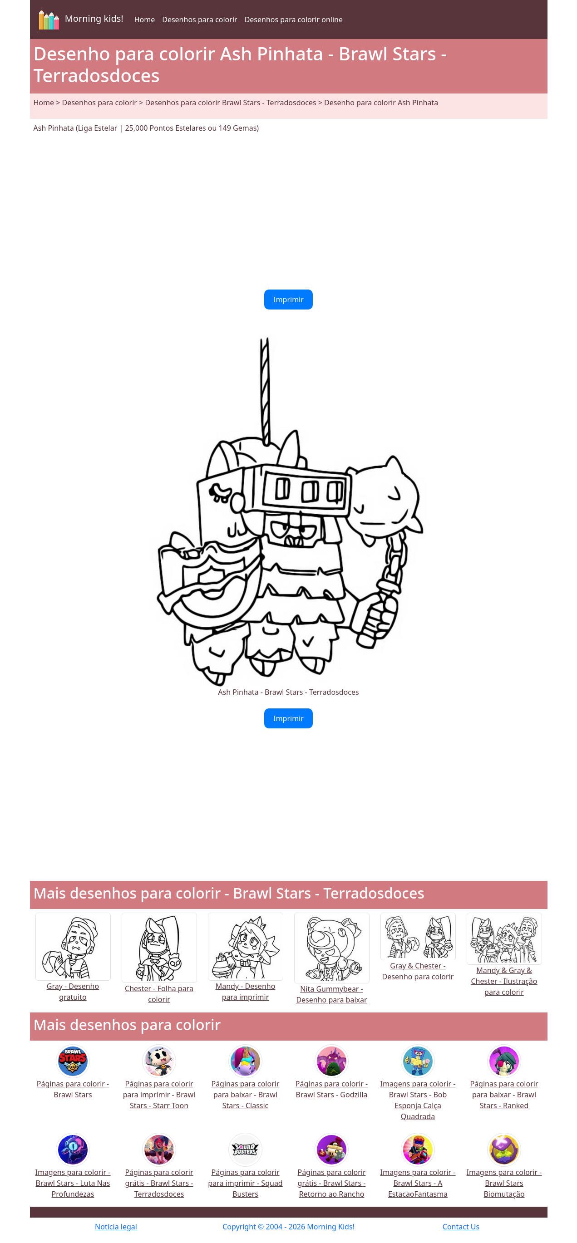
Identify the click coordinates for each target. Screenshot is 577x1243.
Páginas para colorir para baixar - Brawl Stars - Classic (245, 1083)
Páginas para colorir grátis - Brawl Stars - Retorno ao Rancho (331, 1171)
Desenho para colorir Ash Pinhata (381, 103)
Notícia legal (116, 1227)
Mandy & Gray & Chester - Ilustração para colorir (504, 965)
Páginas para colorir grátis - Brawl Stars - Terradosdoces (159, 1171)
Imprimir (288, 300)
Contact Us (461, 1227)
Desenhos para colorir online (294, 20)
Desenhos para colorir (199, 20)
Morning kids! (79, 19)
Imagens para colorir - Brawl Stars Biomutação (504, 1171)
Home (144, 20)
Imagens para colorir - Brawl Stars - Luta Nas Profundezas (73, 1171)
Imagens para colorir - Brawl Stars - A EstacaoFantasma (418, 1171)
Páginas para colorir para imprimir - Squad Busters (245, 1171)
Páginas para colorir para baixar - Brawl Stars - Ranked (504, 1083)
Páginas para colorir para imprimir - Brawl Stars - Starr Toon (159, 1083)
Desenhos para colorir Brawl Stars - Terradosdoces (230, 103)
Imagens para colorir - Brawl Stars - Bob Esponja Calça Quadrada (418, 1088)
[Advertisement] (288, 211)
